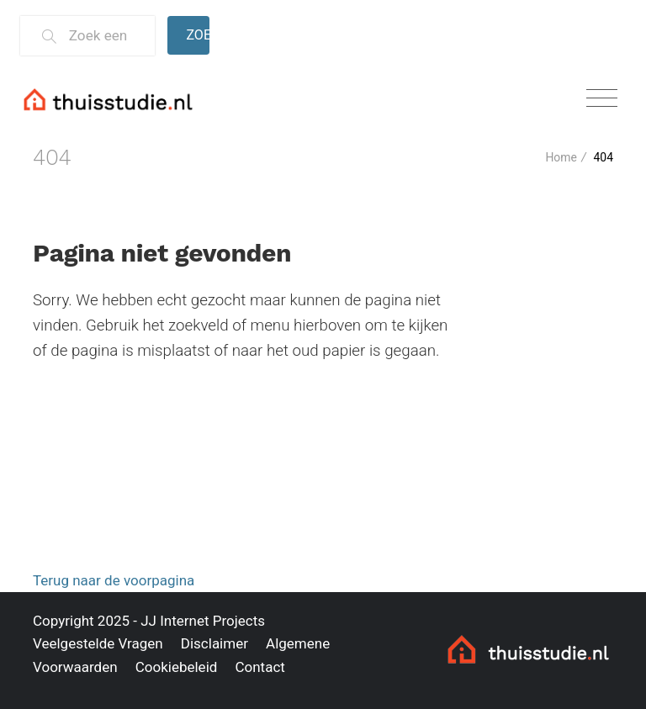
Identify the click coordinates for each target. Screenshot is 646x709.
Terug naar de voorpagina (113, 580)
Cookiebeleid (176, 667)
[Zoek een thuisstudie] (104, 36)
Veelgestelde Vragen (98, 643)
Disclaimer (214, 643)
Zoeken (197, 35)
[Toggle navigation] (602, 98)
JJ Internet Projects (202, 620)
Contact (259, 667)
